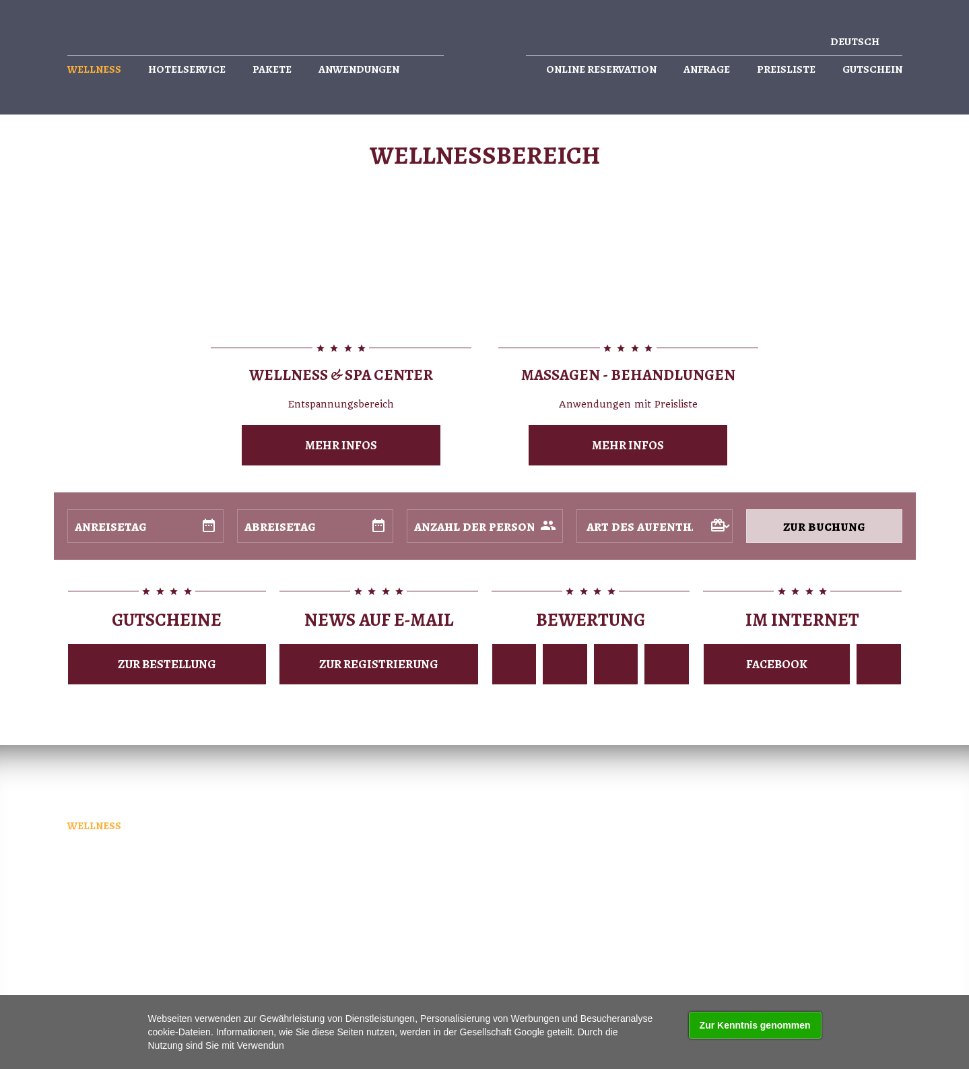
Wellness (94, 70)
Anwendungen (359, 70)
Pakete (272, 70)
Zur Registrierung (378, 664)
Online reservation (601, 70)
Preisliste (786, 70)
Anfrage (706, 70)
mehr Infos (341, 445)
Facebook (776, 664)
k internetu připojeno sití (210, 959)
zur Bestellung (167, 664)
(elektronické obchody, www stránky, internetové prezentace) (488, 945)
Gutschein (872, 70)
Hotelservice (187, 70)
